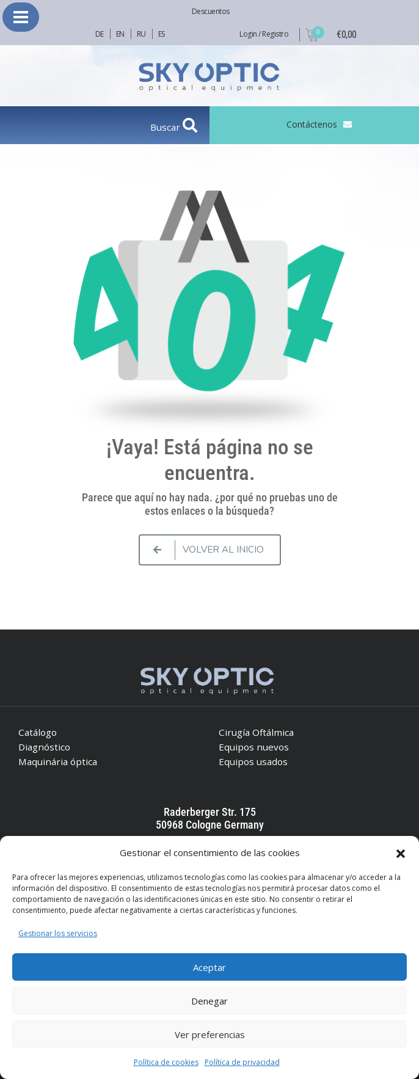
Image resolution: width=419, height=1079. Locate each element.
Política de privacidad (242, 1062)
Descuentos (211, 11)
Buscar (166, 127)
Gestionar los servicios (57, 933)
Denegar (209, 1001)
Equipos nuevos (254, 747)
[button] (401, 852)
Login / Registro (263, 34)
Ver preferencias (210, 1034)
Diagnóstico (44, 747)
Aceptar (209, 967)
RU (141, 34)
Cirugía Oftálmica (256, 732)
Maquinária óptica (57, 761)
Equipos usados (253, 761)
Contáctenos (311, 124)
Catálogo (37, 732)
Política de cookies (166, 1062)
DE (99, 34)
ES (161, 34)
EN (120, 34)
